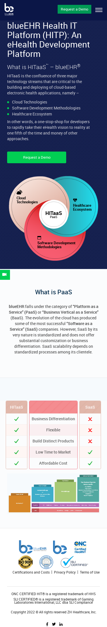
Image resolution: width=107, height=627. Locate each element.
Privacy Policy (65, 572)
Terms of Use (90, 572)
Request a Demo (74, 9)
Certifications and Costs (31, 572)
